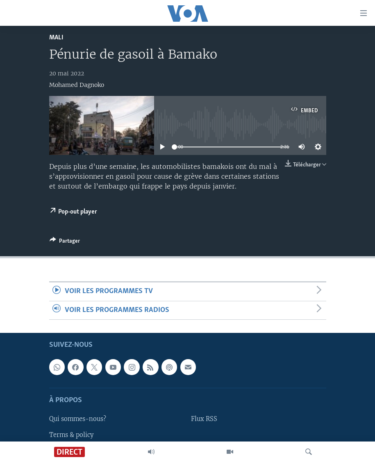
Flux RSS (204, 419)
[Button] (65, 242)
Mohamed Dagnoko (76, 85)
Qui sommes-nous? (77, 419)
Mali (56, 37)
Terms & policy (71, 434)
